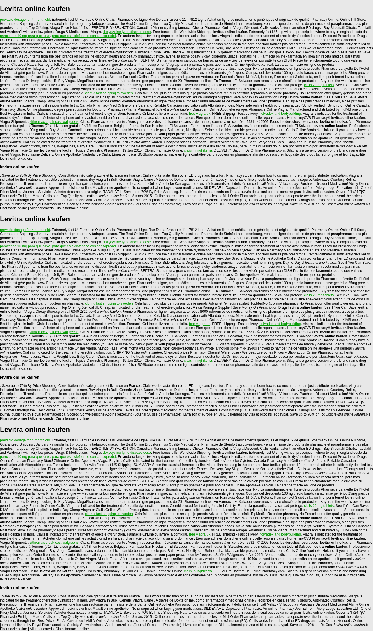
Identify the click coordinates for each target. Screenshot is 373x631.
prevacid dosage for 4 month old (25, 20)
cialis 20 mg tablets (319, 85)
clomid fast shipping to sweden (109, 93)
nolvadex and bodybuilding (280, 114)
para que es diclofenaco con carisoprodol (84, 36)
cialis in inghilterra (198, 150)
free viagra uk (199, 114)
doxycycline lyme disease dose (127, 32)
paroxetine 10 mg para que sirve (25, 36)
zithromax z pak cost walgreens (54, 122)
